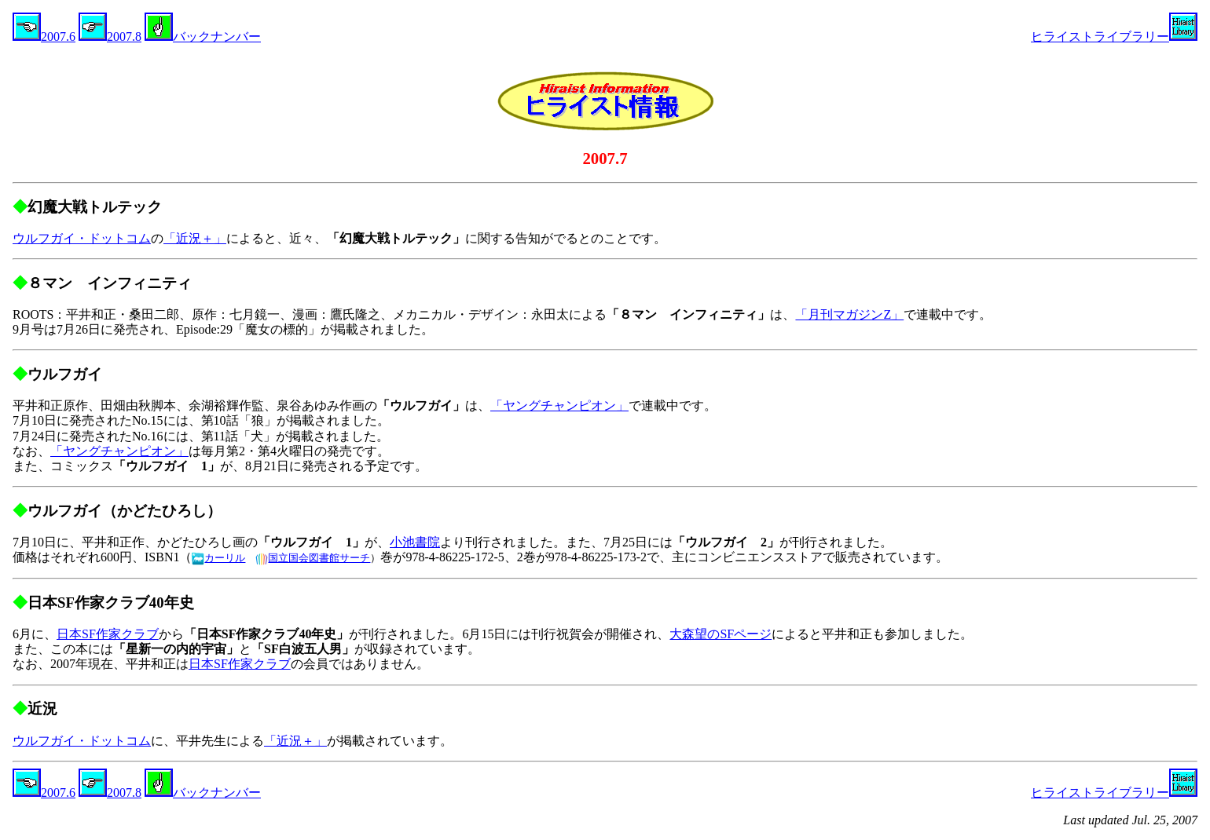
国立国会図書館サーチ (312, 558)
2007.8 (110, 36)
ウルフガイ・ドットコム (82, 238)
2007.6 (44, 36)
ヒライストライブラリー (1114, 36)
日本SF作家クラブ (108, 634)
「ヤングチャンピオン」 (559, 405)
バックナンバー (203, 36)
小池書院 (415, 542)
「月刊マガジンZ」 (849, 314)
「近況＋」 (194, 238)
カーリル (218, 558)
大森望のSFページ (720, 634)
